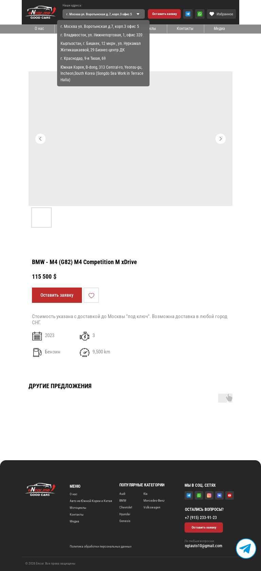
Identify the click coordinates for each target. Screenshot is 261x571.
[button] (164, 14)
